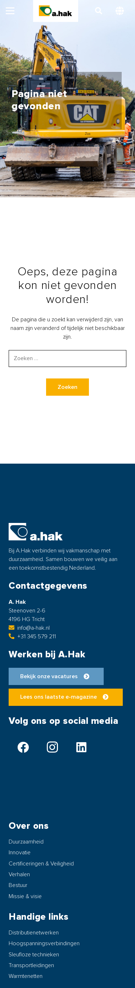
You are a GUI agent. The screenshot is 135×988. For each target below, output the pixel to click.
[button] (10, 11)
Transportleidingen (31, 965)
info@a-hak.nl (29, 628)
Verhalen (19, 874)
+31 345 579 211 (32, 636)
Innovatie (20, 852)
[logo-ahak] (55, 10)
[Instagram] (52, 747)
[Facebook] (23, 747)
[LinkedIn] (81, 747)
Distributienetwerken (34, 933)
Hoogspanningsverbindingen (44, 943)
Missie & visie (25, 896)
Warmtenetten (25, 976)
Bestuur (18, 885)
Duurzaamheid (26, 842)
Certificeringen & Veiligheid (41, 864)
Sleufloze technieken (34, 954)
